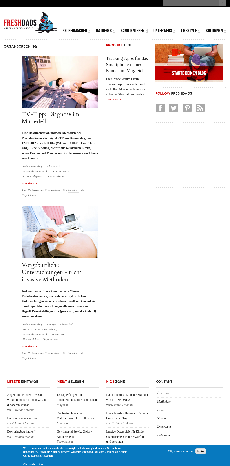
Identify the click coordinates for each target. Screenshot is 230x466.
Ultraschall (53, 166)
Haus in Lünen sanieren (22, 418)
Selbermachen (77, 30)
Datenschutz (165, 435)
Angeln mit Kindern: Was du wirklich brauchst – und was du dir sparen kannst (26, 400)
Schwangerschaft (33, 166)
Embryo (51, 324)
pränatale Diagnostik (35, 171)
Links (160, 410)
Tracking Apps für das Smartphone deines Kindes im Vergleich (127, 64)
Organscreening (61, 171)
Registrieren (29, 195)
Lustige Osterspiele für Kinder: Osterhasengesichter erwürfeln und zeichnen (126, 436)
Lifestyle (190, 30)
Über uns (163, 393)
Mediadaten (164, 401)
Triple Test (58, 334)
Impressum (164, 426)
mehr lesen (112, 99)
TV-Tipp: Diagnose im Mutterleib (50, 117)
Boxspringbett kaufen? (21, 431)
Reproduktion (56, 176)
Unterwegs (164, 30)
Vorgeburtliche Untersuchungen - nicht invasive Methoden (51, 272)
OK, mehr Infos (33, 464)
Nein (200, 451)
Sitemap (162, 418)
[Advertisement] (173, 18)
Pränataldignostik (33, 176)
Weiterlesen (29, 183)
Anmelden (73, 190)
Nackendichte (31, 339)
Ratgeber (105, 30)
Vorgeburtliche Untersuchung (40, 329)
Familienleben (134, 30)
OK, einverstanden (180, 451)
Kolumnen (216, 30)
